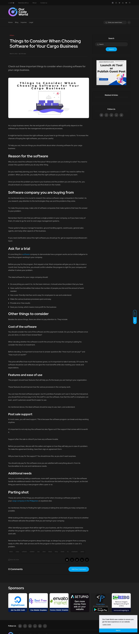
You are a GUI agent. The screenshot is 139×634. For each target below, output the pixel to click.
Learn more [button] (107, 624)
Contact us (43, 3)
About (34, 3)
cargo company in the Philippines (25, 501)
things (50, 551)
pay (38, 551)
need (44, 551)
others (11, 551)
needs (62, 551)
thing (56, 551)
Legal (31, 22)
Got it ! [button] (118, 630)
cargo (17, 551)
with (11, 3)
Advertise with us (23, 3)
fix (68, 551)
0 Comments (15, 569)
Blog (16, 22)
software (26, 254)
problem (32, 551)
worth (82, 551)
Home (10, 22)
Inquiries (24, 22)
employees (75, 551)
